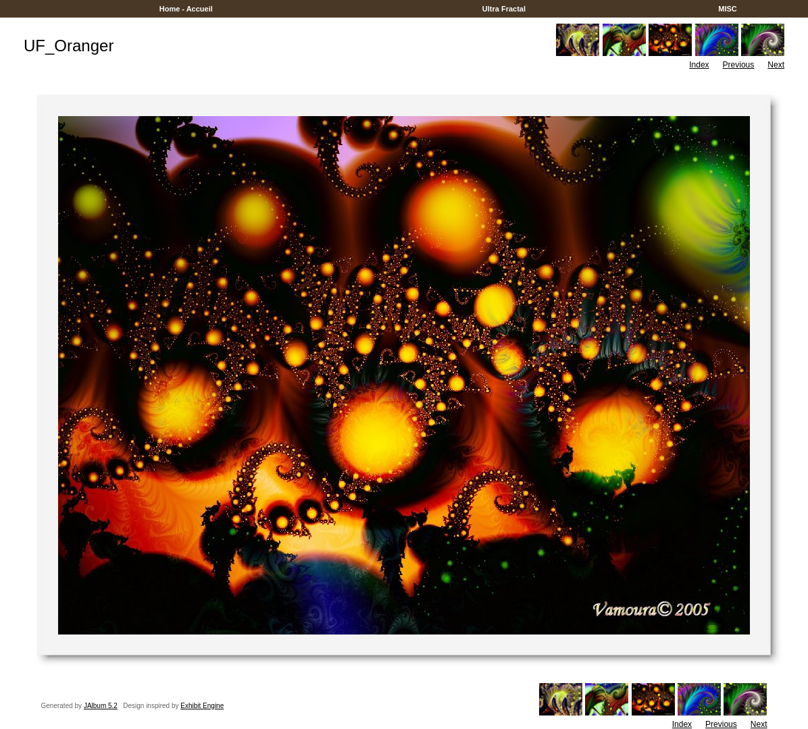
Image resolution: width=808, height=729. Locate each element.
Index (699, 65)
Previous (739, 65)
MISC (727, 9)
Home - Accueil (186, 9)
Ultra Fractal (504, 9)
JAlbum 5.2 (101, 705)
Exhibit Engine (202, 705)
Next (775, 65)
